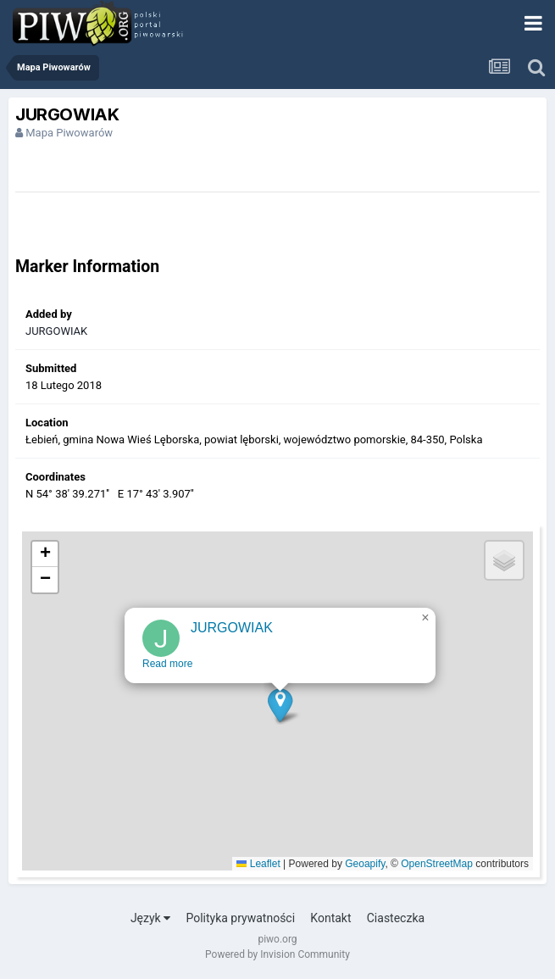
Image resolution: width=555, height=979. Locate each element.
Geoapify (365, 864)
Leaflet (258, 864)
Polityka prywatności (240, 918)
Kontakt (330, 918)
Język (150, 918)
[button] (280, 711)
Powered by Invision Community (277, 954)
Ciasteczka (396, 918)
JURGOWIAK (56, 331)
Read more (167, 670)
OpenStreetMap (437, 864)
